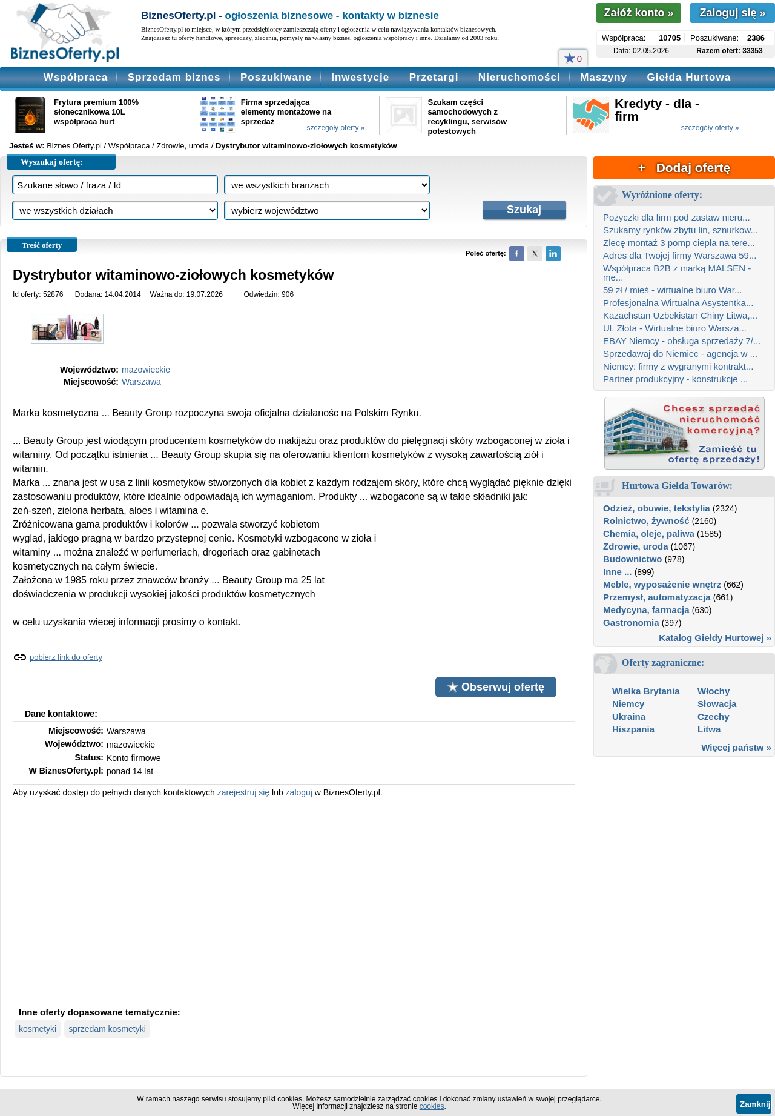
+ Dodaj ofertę (684, 167)
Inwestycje (360, 77)
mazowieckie (146, 369)
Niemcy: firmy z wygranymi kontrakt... (678, 366)
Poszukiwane (276, 77)
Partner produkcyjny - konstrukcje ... (675, 379)
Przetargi (434, 77)
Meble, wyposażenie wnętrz (662, 584)
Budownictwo (632, 559)
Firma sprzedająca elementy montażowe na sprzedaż (286, 112)
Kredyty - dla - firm (657, 109)
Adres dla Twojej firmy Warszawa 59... (679, 255)
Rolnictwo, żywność (646, 521)
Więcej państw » (736, 747)
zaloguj (299, 792)
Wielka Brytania (646, 691)
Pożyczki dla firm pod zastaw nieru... (676, 217)
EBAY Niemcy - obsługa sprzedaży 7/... (681, 341)
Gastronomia (631, 622)
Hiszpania (633, 729)
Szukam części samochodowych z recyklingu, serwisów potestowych (467, 117)
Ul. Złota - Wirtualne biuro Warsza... (675, 328)
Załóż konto (638, 13)
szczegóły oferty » (335, 128)
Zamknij (755, 1104)
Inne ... (617, 571)
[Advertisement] (294, 901)
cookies (432, 1106)
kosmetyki (37, 1029)
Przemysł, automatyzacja (657, 597)
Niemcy (628, 704)
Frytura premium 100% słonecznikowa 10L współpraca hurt (96, 112)
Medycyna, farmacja (646, 610)
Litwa (709, 729)
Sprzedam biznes (174, 77)
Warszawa (141, 382)
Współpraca (76, 77)
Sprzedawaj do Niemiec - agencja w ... (680, 353)
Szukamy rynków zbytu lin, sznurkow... (680, 230)
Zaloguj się (732, 13)
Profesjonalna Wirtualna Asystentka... (678, 302)
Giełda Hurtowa (689, 77)
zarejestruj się (243, 792)
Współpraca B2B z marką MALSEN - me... (677, 272)
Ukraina (628, 716)
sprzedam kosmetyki (107, 1029)
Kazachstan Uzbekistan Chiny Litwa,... (680, 315)
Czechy (714, 716)
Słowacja (717, 704)
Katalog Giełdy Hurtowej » (715, 638)
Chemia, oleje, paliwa (648, 533)
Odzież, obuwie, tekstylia (656, 508)
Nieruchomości (519, 77)
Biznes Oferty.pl (74, 145)
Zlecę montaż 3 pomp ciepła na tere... (679, 242)
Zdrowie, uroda (635, 546)
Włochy (714, 691)
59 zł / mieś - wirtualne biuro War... (672, 290)
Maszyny (603, 77)
